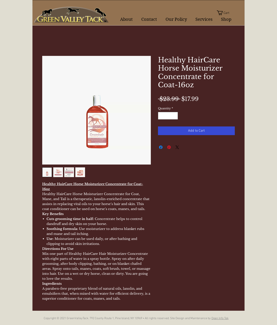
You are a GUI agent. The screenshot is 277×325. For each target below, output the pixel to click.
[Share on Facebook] (160, 147)
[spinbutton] (168, 116)
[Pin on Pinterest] (169, 147)
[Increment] (174, 116)
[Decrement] (161, 116)
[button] (226, 12)
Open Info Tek (220, 318)
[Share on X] (177, 147)
